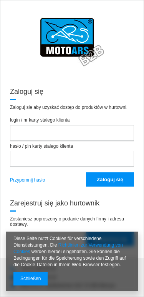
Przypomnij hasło (27, 180)
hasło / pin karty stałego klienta (41, 146)
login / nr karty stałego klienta (40, 120)
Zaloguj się (110, 179)
